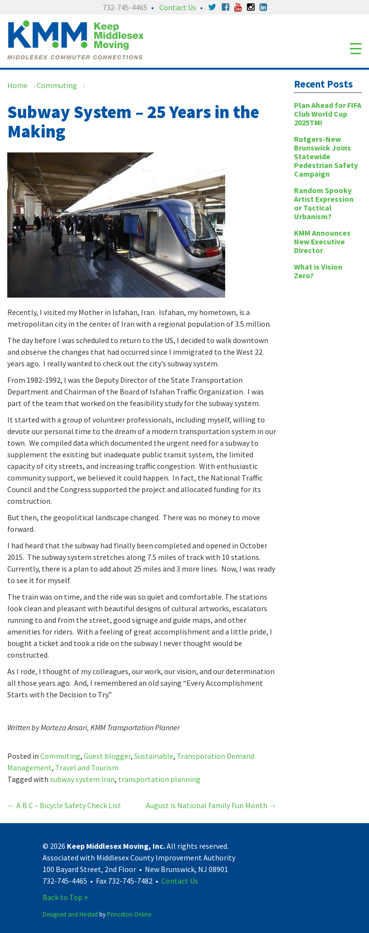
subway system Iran (82, 779)
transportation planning (159, 779)
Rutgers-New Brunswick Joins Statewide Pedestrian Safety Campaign (326, 156)
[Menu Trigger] (356, 48)
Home (17, 85)
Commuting (57, 85)
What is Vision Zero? (318, 271)
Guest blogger (107, 756)
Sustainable (153, 756)
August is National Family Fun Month (211, 805)
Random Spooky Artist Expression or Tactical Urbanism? (324, 203)
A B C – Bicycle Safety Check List (64, 805)
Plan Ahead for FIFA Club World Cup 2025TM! (327, 113)
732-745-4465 (125, 7)
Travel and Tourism (87, 767)
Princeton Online (129, 914)
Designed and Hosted (70, 914)
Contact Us (177, 7)
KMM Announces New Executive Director (322, 241)
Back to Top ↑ (66, 897)
